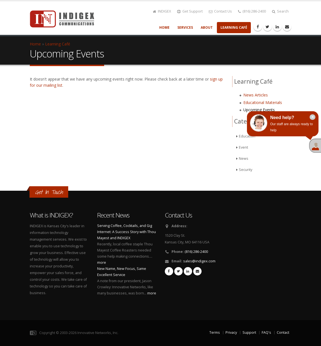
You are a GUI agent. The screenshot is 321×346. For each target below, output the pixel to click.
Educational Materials (262, 102)
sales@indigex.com (199, 261)
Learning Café (233, 27)
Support (249, 332)
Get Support (190, 11)
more (101, 262)
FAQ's (266, 332)
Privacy (231, 332)
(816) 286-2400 (252, 11)
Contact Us (220, 11)
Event (243, 147)
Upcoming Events (259, 109)
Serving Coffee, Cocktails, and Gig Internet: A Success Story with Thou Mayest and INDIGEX (126, 231)
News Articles (255, 95)
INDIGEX (162, 11)
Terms (214, 332)
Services (185, 27)
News (243, 158)
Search (280, 11)
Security (245, 169)
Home (164, 27)
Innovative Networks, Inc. (97, 332)
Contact (283, 332)
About (207, 27)
